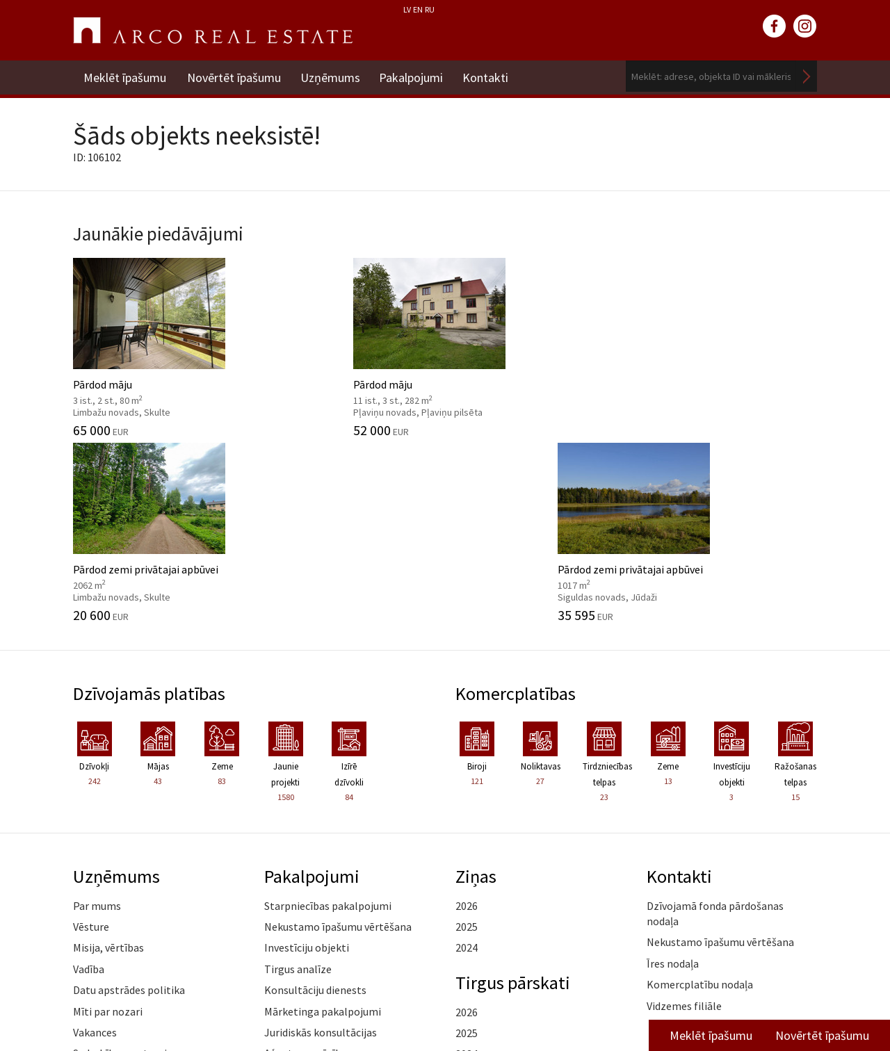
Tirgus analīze (298, 782)
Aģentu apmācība (305, 866)
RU (430, 9)
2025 (466, 740)
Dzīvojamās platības (151, 507)
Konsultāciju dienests (315, 803)
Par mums (97, 719)
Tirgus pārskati (513, 795)
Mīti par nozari (108, 824)
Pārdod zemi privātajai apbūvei (540, 345)
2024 (466, 760)
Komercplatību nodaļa (700, 797)
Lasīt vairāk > (785, 840)
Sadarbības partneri (120, 866)
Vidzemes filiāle (684, 819)
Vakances (95, 845)
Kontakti (490, 76)
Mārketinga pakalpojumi (322, 824)
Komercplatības (516, 507)
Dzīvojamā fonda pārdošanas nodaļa (715, 726)
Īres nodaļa (673, 776)
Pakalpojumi (414, 76)
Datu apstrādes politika (129, 803)
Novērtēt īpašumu (234, 76)
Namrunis (96, 930)
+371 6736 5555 (415, 991)
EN (418, 9)
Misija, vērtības (108, 760)
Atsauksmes (102, 908)
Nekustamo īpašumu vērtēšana (338, 740)
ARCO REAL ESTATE (213, 30)
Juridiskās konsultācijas (320, 845)
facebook (774, 26)
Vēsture (91, 740)
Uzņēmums (332, 76)
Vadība (88, 782)
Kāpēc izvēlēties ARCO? (319, 888)
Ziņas (476, 689)
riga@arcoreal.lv (415, 1008)
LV (407, 9)
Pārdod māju (158, 345)
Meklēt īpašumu (124, 76)
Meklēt (806, 76)
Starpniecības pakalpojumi (327, 719)
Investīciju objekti (306, 760)
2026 (466, 719)
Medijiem (94, 888)
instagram (805, 26)
